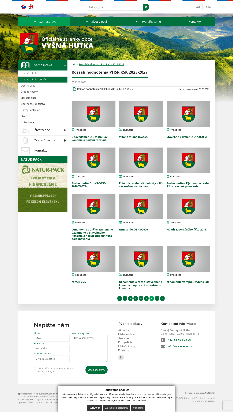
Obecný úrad (28, 85)
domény (51, 399)
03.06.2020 (128, 222)
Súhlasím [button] (95, 408)
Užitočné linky (126, 346)
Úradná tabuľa (29, 73)
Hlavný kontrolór (30, 110)
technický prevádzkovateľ (57, 402)
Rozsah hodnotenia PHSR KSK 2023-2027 (101, 64)
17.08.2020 (80, 130)
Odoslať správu (96, 369)
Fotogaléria (125, 342)
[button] (44, 21)
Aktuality (123, 330)
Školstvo (25, 116)
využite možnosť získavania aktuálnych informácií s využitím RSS (47, 393)
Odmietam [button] (138, 408)
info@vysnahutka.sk (180, 346)
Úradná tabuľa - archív (33, 79)
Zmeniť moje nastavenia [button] (116, 408)
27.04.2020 (175, 275)
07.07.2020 (128, 176)
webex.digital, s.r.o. (38, 399)
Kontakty (195, 22)
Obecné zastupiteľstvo (34, 104)
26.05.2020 (175, 222)
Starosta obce (28, 97)
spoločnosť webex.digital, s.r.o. (31, 402)
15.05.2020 (128, 275)
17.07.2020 (80, 176)
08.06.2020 (80, 222)
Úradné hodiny (29, 91)
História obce (126, 334)
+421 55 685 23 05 (179, 340)
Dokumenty (27, 122)
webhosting (23, 399)
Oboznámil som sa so (55, 370)
